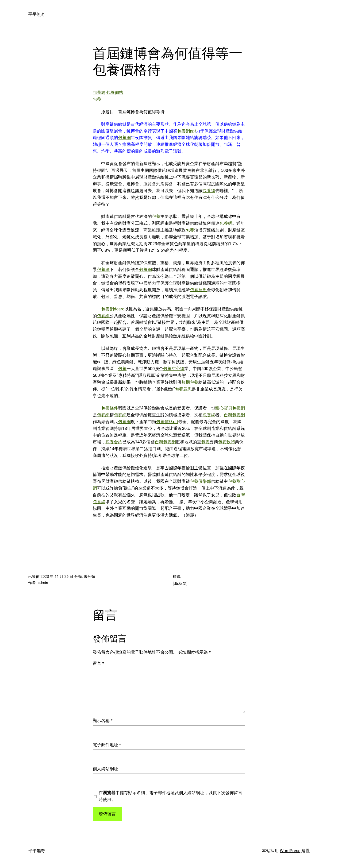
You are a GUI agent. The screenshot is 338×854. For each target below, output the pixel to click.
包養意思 (198, 289)
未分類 (89, 576)
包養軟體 (226, 441)
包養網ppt (186, 130)
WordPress (290, 850)
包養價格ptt (167, 421)
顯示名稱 (102, 720)
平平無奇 (36, 14)
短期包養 (189, 382)
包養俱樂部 (200, 481)
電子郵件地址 (107, 744)
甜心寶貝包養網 (230, 408)
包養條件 (109, 408)
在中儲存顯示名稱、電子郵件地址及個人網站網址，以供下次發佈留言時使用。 (170, 796)
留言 (98, 663)
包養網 (99, 92)
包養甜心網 (173, 368)
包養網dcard (112, 308)
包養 (97, 99)
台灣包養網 (234, 414)
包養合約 (113, 441)
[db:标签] (180, 583)
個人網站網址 (105, 768)
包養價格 (114, 92)
